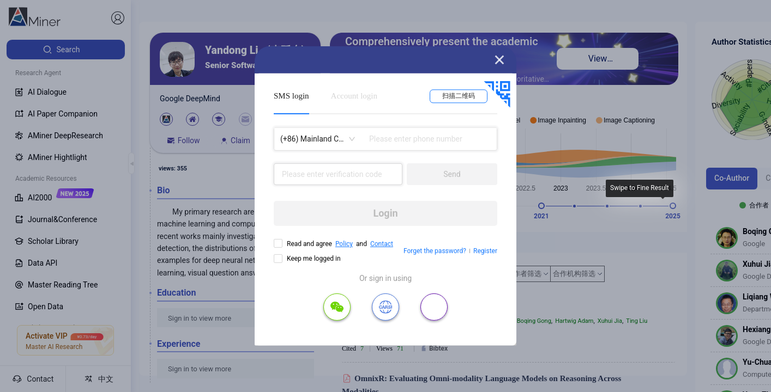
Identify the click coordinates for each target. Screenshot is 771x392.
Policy (344, 244)
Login (385, 213)
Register (485, 251)
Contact (381, 244)
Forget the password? (434, 251)
